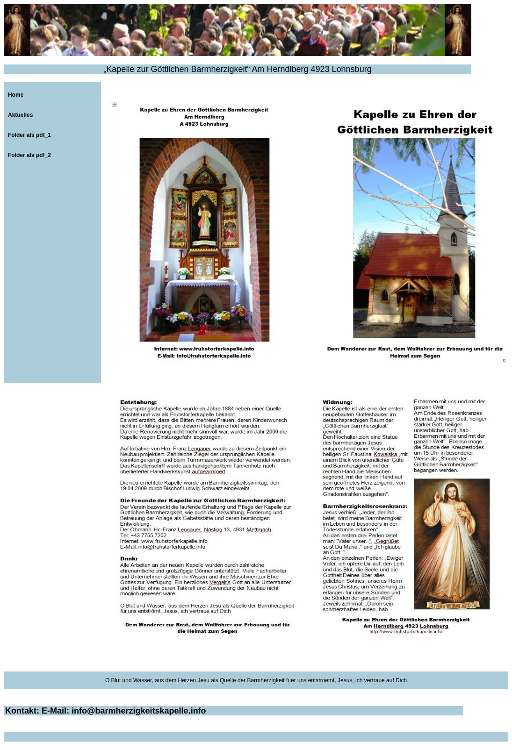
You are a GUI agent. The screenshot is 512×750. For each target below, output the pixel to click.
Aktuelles (20, 115)
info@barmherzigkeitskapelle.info (139, 710)
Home (15, 95)
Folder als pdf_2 (29, 155)
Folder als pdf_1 (29, 135)
